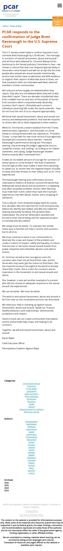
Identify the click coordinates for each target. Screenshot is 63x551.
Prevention (31, 399)
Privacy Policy (32, 511)
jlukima (31, 447)
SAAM (31, 404)
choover (31, 444)
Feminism (31, 386)
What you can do (31, 412)
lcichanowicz (31, 437)
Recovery (31, 401)
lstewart (31, 452)
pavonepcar (31, 429)
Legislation (31, 391)
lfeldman (31, 426)
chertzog (31, 460)
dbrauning (31, 439)
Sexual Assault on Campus (32, 409)
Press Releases (31, 396)
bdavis (31, 463)
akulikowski (31, 424)
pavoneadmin (31, 421)
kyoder (32, 432)
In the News (31, 388)
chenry (31, 473)
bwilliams (31, 457)
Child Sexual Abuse (31, 383)
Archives (8, 479)
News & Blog (15, 26)
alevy (31, 468)
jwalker (31, 455)
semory (31, 465)
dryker (31, 450)
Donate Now (57, 21)
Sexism (31, 406)
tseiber (31, 442)
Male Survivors (31, 394)
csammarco (31, 434)
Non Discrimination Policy (31, 515)
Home (5, 26)
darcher (31, 470)
